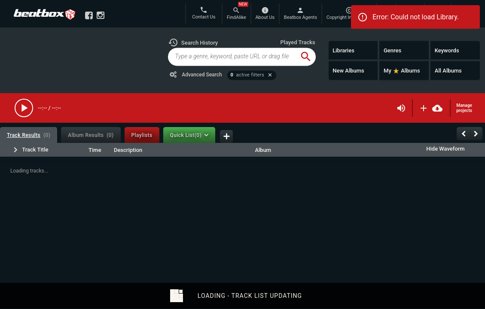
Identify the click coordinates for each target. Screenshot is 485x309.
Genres (392, 50)
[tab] (28, 135)
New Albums (348, 70)
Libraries (343, 50)
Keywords (447, 50)
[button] (193, 42)
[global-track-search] (232, 57)
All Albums (448, 70)
